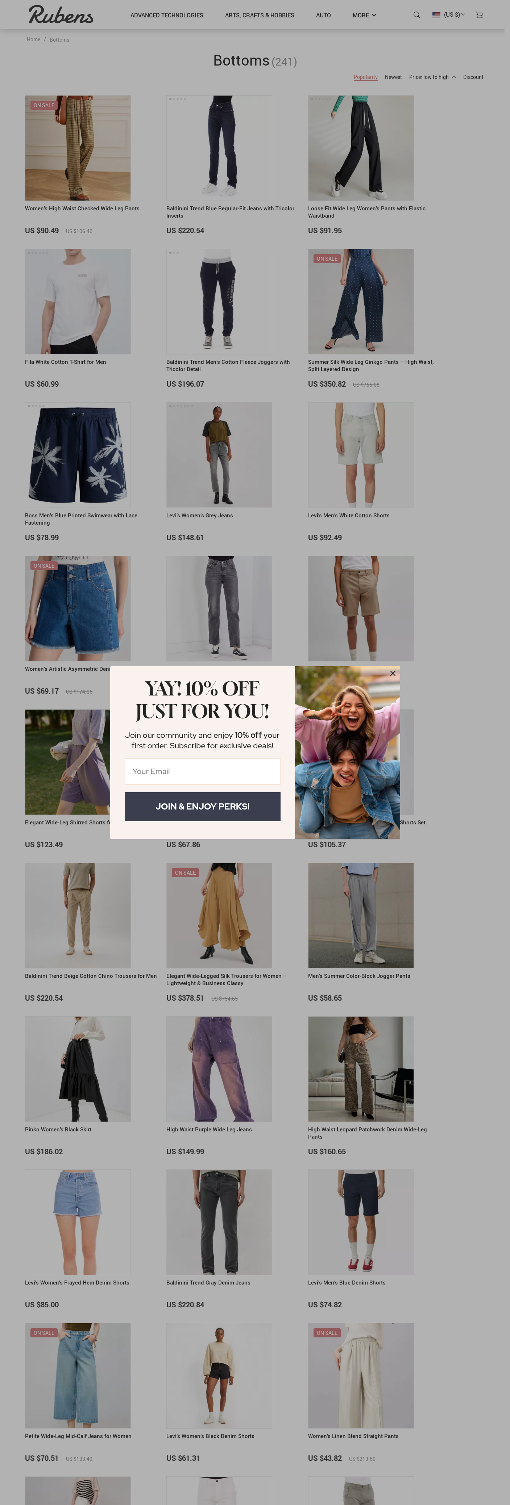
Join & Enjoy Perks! (203, 806)
